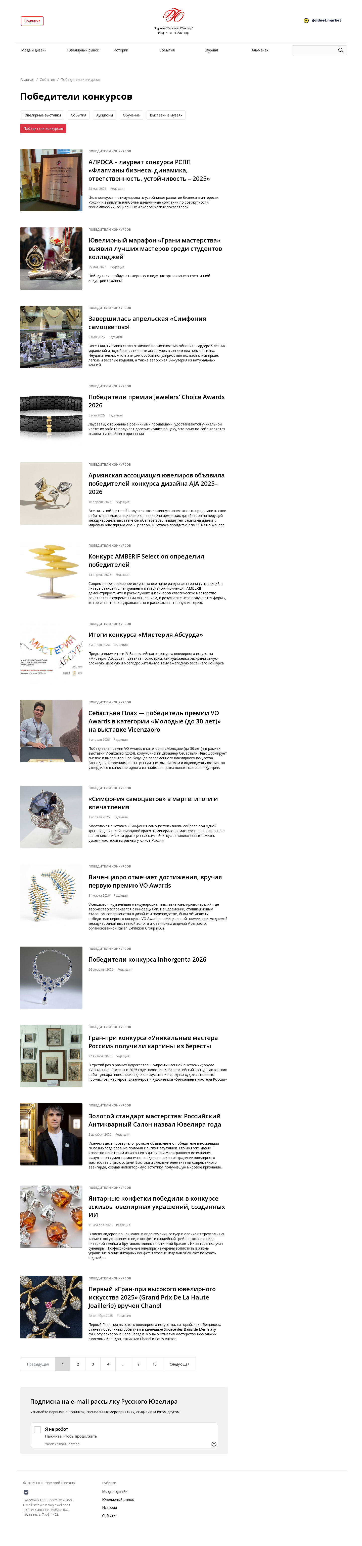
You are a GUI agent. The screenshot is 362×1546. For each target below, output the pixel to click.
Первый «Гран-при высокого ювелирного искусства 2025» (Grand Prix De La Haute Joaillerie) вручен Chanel (152, 1297)
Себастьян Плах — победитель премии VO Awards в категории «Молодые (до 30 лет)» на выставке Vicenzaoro (154, 721)
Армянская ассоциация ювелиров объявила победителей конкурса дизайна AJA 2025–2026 (156, 483)
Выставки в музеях (166, 115)
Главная (27, 79)
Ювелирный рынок (83, 50)
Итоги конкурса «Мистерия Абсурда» (145, 634)
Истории (120, 50)
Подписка (32, 21)
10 (155, 1364)
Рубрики (109, 1482)
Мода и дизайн (34, 50)
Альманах (260, 50)
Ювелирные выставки (42, 115)
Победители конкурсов (43, 128)
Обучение (131, 115)
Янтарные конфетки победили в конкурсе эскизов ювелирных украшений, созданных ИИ (156, 1206)
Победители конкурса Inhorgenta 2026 (147, 959)
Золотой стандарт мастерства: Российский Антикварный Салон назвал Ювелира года (154, 1120)
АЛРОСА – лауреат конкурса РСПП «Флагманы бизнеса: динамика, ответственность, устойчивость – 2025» (149, 170)
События (167, 50)
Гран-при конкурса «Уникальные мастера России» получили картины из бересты (153, 1041)
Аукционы (104, 115)
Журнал (211, 50)
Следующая (180, 1364)
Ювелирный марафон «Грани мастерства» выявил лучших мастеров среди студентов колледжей (155, 248)
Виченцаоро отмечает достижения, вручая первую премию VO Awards (155, 881)
